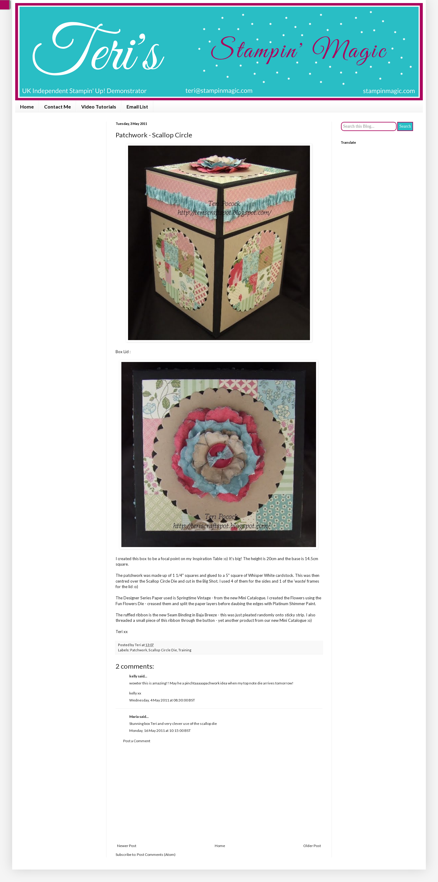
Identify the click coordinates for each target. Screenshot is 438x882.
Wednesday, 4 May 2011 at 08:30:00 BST (162, 700)
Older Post (312, 845)
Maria (134, 716)
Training (184, 650)
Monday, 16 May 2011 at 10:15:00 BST (160, 730)
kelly (133, 676)
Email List (137, 106)
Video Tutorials (98, 106)
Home (27, 106)
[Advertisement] (219, 793)
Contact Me (57, 106)
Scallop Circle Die (162, 650)
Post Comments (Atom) (156, 854)
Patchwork (138, 650)
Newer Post (126, 845)
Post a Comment (136, 741)
